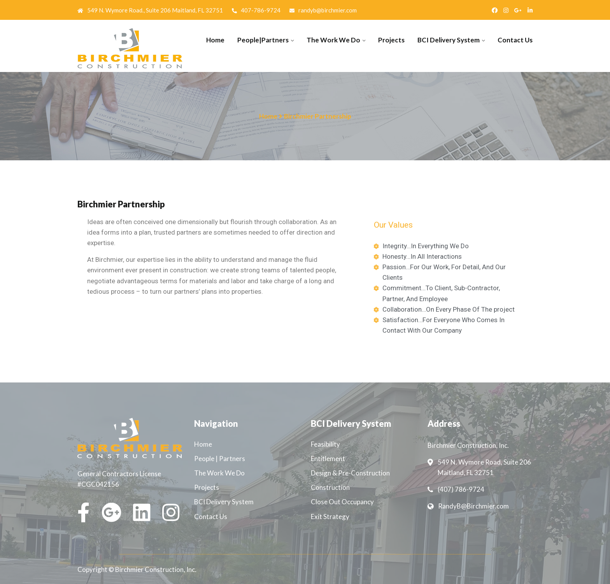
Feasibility (325, 444)
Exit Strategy (330, 516)
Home (215, 40)
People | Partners (219, 458)
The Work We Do (333, 40)
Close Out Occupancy (342, 502)
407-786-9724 (256, 10)
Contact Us (515, 40)
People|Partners (263, 40)
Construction (330, 487)
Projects (391, 40)
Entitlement (328, 458)
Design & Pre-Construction (350, 473)
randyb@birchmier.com (323, 10)
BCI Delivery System (448, 40)
